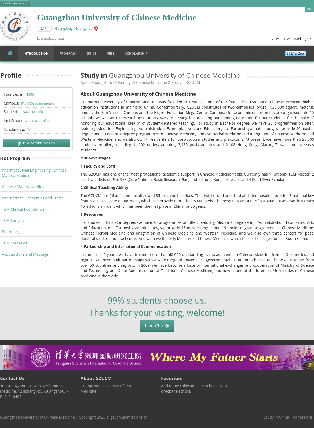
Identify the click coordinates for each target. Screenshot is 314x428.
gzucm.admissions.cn (36, 143)
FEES (111, 53)
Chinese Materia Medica (23, 186)
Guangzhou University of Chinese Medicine (37, 417)
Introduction (36, 53)
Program (67, 53)
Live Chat (157, 325)
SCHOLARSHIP (136, 53)
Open (309, 9)
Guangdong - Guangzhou (73, 28)
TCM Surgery (13, 220)
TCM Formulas (14, 242)
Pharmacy (10, 231)
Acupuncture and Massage (25, 254)
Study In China (276, 417)
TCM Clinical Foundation (23, 209)
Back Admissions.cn (15, 3)
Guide (91, 53)
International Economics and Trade (32, 197)
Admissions (303, 417)
